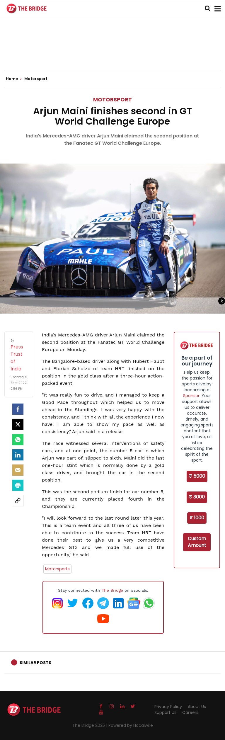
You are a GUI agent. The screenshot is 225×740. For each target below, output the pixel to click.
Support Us (165, 712)
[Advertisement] (112, 52)
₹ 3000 (197, 497)
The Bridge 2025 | (90, 725)
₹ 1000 (197, 517)
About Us (197, 707)
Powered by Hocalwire (130, 725)
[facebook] (18, 409)
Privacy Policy (168, 707)
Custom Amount (197, 542)
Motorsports (57, 569)
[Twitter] (18, 424)
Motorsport (112, 99)
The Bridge (112, 590)
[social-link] (18, 500)
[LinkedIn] (18, 455)
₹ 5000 (197, 476)
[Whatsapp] (18, 439)
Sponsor (191, 396)
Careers (190, 712)
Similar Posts (35, 663)
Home (14, 78)
